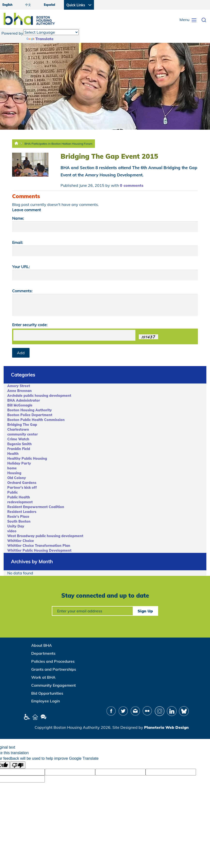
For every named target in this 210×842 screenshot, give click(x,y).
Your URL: (21, 266)
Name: (18, 218)
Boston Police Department (29, 415)
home (12, 468)
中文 (28, 5)
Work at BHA (43, 677)
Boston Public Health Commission (36, 420)
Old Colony (16, 478)
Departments (43, 653)
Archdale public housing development (39, 395)
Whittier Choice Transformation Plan (38, 545)
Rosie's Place (18, 516)
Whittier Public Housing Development (39, 550)
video (11, 531)
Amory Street (18, 386)
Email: (17, 242)
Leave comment (26, 209)
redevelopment (20, 502)
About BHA (41, 645)
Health (13, 453)
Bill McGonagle (19, 405)
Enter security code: (29, 324)
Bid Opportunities (47, 693)
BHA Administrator (23, 400)
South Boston (19, 521)
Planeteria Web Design (166, 727)
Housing (14, 473)
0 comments (131, 185)
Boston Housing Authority (29, 410)
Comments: (22, 290)
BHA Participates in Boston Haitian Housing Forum (58, 143)
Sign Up (145, 611)
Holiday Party (19, 463)
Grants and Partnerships (53, 669)
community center (22, 434)
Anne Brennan (19, 391)
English (7, 5)
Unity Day (15, 526)
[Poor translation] (17, 765)
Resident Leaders (21, 512)
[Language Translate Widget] (51, 32)
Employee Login (45, 701)
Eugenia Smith (19, 444)
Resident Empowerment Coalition (35, 507)
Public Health (18, 497)
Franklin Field (18, 449)
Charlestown (18, 429)
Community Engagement (53, 685)
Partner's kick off (22, 487)
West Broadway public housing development (45, 536)
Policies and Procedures (53, 661)
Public (12, 492)
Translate (40, 38)
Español (49, 5)
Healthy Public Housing (27, 458)
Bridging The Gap (22, 424)
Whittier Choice (20, 541)
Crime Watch (18, 439)
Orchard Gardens (21, 483)
